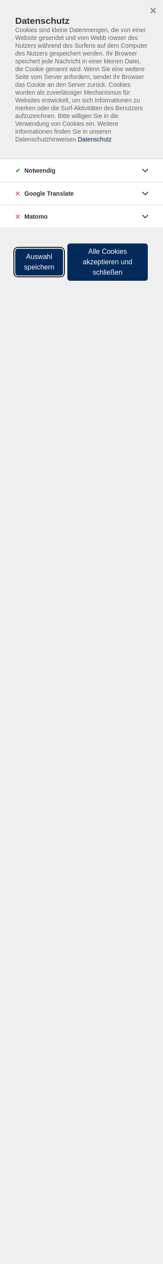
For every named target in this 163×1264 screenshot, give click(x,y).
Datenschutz (95, 139)
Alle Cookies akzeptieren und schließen (108, 262)
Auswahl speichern (39, 262)
